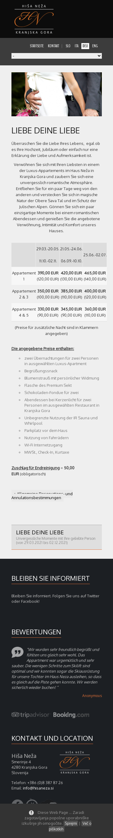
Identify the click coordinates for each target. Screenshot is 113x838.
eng (95, 46)
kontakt (53, 46)
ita (76, 46)
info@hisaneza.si (38, 788)
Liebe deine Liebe (56, 537)
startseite (37, 46)
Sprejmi (71, 823)
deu (85, 46)
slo (68, 46)
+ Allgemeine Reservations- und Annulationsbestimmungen (42, 495)
